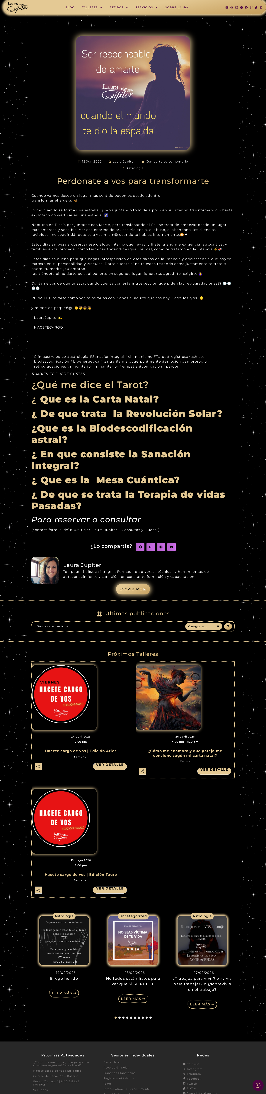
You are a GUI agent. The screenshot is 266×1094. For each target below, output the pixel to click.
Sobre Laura (176, 7)
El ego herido (64, 978)
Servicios (147, 7)
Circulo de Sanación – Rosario (56, 1076)
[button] (140, 547)
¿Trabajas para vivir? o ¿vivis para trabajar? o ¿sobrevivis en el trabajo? (202, 984)
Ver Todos (40, 1090)
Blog (70, 7)
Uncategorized (133, 916)
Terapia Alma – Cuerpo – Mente (126, 1089)
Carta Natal (112, 1062)
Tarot (107, 1084)
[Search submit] (228, 626)
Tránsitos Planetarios (119, 1073)
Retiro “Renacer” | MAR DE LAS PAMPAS (56, 1083)
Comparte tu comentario (167, 161)
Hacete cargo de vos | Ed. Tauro (57, 1071)
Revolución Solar (116, 1067)
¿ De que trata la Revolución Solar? (127, 413)
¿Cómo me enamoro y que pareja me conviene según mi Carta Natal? (61, 1064)
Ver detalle (110, 765)
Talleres (92, 7)
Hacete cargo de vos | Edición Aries (81, 751)
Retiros (119, 7)
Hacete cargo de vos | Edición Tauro (81, 875)
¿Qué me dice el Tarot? (90, 384)
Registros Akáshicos (118, 1078)
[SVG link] (17, 7)
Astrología (135, 168)
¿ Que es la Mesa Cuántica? (107, 480)
